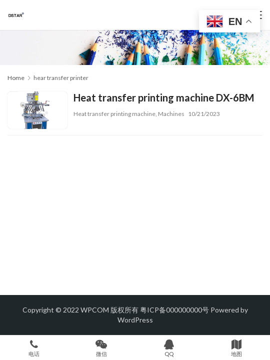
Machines (171, 114)
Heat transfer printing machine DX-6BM (164, 98)
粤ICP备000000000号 (174, 310)
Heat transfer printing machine (115, 114)
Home (16, 78)
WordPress (135, 320)
